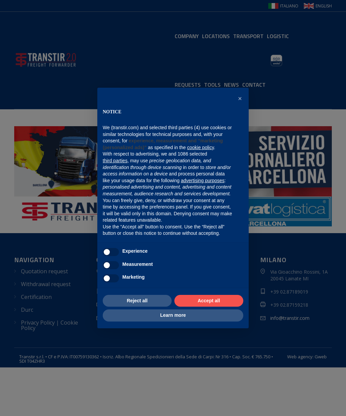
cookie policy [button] (200, 147)
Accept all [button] (209, 300)
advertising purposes (202, 180)
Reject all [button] (137, 300)
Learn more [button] (173, 315)
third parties (115, 160)
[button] (239, 98)
